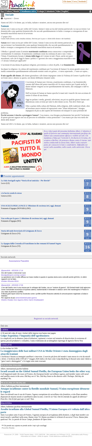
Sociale (9, 14)
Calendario (50, 11)
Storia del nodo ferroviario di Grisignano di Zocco (21, 231)
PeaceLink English (11, 365)
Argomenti (8, 18)
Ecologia (40, 11)
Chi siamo (67, 1)
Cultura (9, 11)
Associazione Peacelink (19, 261)
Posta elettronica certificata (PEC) (60, 436)
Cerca (74, 1)
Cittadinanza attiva (28, 11)
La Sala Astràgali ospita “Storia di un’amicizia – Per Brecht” (25, 181)
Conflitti (6, 345)
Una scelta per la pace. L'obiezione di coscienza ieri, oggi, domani (27, 218)
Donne (16, 18)
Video (58, 11)
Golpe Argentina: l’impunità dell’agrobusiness (25, 335)
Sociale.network (8, 257)
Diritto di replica (43, 436)
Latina (4, 330)
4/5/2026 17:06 (17, 285)
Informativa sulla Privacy (79, 434)
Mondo (16, 11)
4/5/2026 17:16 (17, 270)
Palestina (6, 403)
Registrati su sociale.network (46, 318)
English (65, 11)
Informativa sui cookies (28, 436)
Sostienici (82, 1)
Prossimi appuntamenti (13, 176)
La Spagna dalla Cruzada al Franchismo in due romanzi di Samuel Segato (31, 243)
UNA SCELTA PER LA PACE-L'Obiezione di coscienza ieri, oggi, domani (31, 206)
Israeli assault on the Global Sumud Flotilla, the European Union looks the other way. (45, 371)
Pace (2, 11)
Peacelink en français (13, 383)
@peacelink (5, 270)
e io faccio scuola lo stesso (11, 193)
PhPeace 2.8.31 (64, 434)
